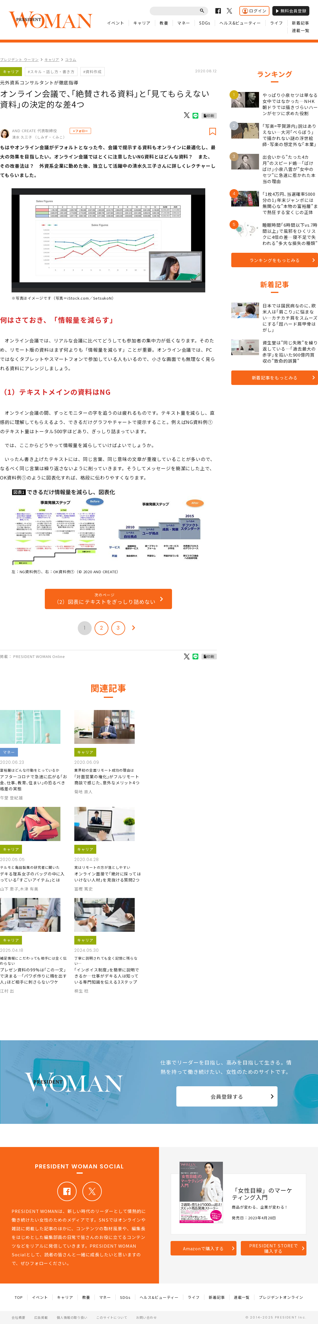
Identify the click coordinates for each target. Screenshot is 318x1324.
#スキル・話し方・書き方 (51, 71)
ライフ (276, 23)
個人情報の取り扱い (72, 1317)
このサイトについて (111, 1317)
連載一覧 (300, 30)
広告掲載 (41, 1317)
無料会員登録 (290, 11)
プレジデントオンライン (281, 1297)
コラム (70, 59)
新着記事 (300, 23)
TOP (19, 1297)
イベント (115, 23)
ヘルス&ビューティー (240, 23)
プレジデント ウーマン (19, 59)
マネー (183, 23)
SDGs (204, 23)
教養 (164, 23)
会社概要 (18, 1317)
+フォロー (80, 130)
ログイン (254, 11)
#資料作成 (92, 71)
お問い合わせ (146, 1317)
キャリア (142, 23)
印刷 (211, 115)
